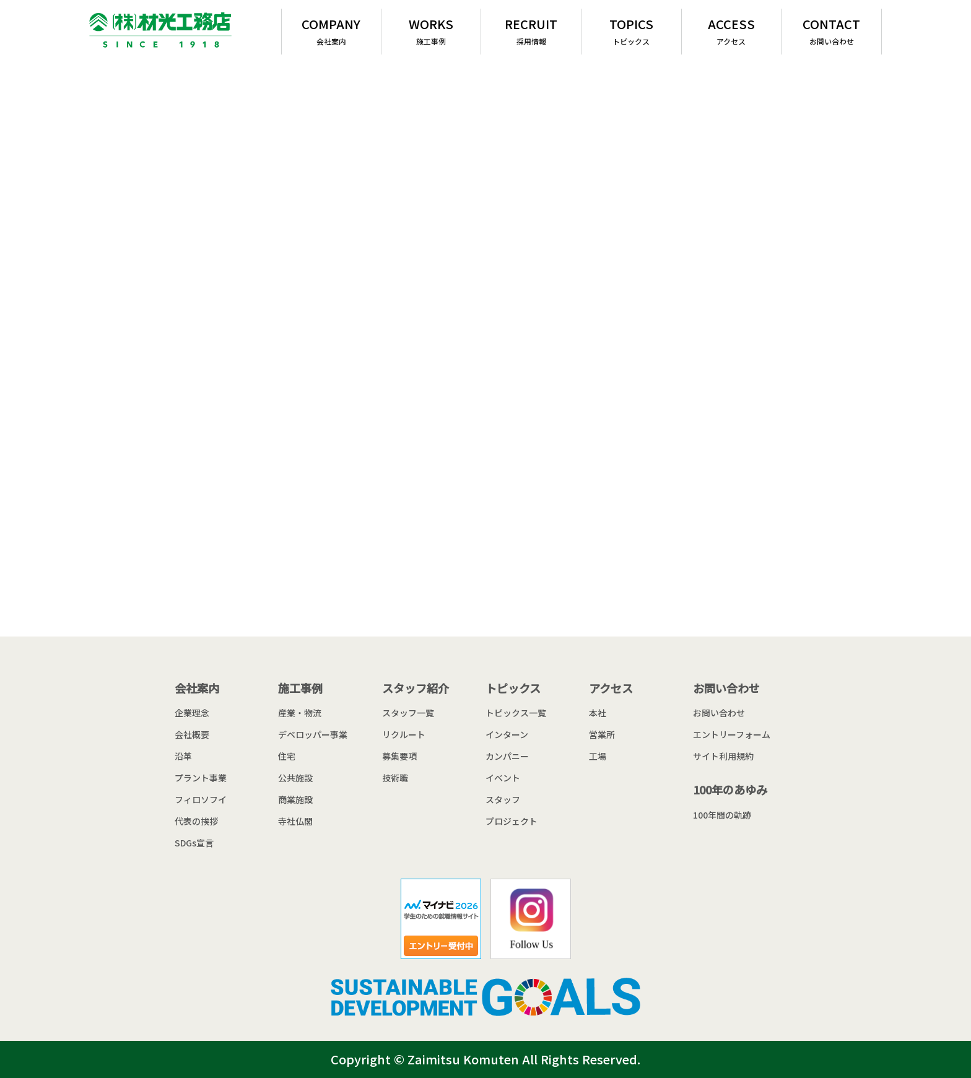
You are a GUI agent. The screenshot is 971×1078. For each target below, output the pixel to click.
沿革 (183, 756)
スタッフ (503, 799)
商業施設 (295, 799)
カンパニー (507, 756)
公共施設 (295, 777)
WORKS (431, 30)
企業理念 (192, 712)
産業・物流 (299, 712)
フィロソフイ (201, 799)
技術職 (395, 777)
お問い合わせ (726, 687)
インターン (507, 734)
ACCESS (732, 30)
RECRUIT (531, 30)
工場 (597, 756)
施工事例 (300, 687)
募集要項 (399, 756)
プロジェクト (512, 821)
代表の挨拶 (196, 821)
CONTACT (831, 30)
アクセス (611, 687)
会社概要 (192, 734)
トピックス (513, 687)
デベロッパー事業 (312, 734)
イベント (503, 777)
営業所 (602, 734)
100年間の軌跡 (722, 815)
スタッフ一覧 (408, 712)
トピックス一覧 (516, 712)
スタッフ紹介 (415, 687)
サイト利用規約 (723, 756)
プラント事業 (201, 777)
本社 (597, 712)
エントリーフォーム (731, 734)
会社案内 (197, 687)
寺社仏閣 (295, 821)
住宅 (286, 756)
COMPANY (331, 30)
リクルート (403, 734)
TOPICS (631, 30)
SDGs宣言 (194, 842)
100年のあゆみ (730, 789)
